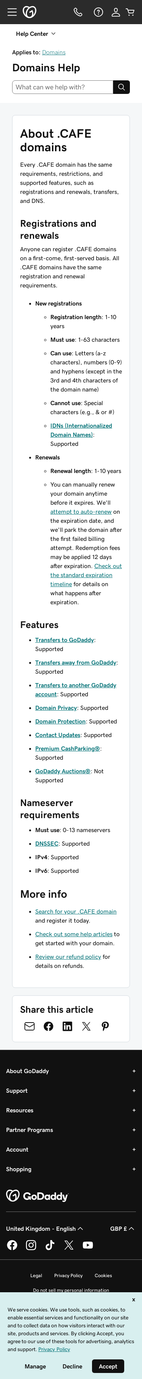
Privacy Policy (68, 1275)
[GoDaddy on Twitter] (69, 1249)
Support (17, 1090)
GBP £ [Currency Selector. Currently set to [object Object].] (123, 1228)
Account (17, 1149)
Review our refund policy (68, 957)
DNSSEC (46, 843)
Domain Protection (60, 721)
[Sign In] (116, 12)
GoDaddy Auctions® (63, 771)
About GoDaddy (27, 1071)
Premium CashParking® (67, 748)
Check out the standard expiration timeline (86, 575)
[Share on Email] (29, 1026)
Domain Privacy (56, 708)
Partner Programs (29, 1130)
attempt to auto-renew (81, 511)
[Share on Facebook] (48, 1026)
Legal (36, 1275)
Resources (19, 1110)
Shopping (18, 1169)
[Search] (121, 87)
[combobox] (63, 87)
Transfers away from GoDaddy (75, 662)
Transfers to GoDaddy (64, 640)
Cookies (103, 1275)
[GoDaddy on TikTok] (50, 1249)
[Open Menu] (9, 12)
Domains (54, 52)
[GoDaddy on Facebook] (12, 1249)
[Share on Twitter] (86, 1026)
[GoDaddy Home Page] (37, 1196)
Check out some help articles (73, 934)
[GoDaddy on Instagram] (31, 1249)
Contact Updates (57, 735)
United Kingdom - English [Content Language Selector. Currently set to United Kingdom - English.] (45, 1228)
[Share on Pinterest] (105, 1026)
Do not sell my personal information (71, 1290)
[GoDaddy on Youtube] (88, 1249)
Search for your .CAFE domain (76, 911)
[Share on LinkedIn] (67, 1026)
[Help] (97, 12)
